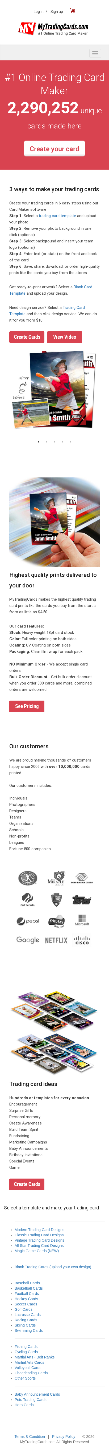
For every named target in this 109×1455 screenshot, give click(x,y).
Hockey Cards (26, 1299)
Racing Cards (26, 1320)
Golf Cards (23, 1309)
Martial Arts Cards (29, 1362)
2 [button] (46, 441)
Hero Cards (24, 1405)
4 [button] (62, 441)
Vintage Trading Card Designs (39, 1240)
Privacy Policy (63, 1436)
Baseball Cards (27, 1283)
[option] (54, 390)
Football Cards (27, 1293)
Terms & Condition (30, 1436)
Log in (40, 11)
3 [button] (54, 441)
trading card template (57, 215)
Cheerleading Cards (31, 1373)
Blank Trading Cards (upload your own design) (53, 1267)
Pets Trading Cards (31, 1399)
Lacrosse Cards (28, 1315)
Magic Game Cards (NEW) (37, 1251)
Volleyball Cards (28, 1368)
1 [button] (38, 441)
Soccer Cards (26, 1304)
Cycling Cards (26, 1352)
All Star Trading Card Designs (39, 1245)
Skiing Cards (25, 1325)
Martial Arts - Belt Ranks (34, 1357)
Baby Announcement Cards (37, 1394)
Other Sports (25, 1378)
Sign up (57, 11)
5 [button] (70, 441)
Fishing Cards (26, 1346)
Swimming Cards (29, 1330)
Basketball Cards (29, 1288)
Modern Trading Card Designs (39, 1230)
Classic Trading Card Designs (39, 1235)
